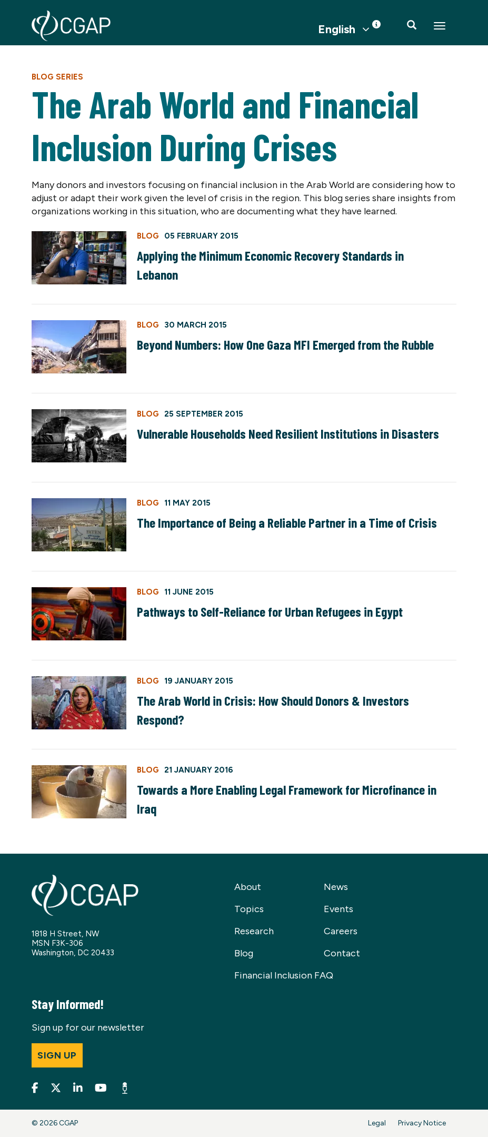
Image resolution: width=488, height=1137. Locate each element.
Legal (377, 1123)
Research (254, 931)
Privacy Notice (422, 1123)
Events (338, 909)
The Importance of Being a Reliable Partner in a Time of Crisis (287, 522)
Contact (342, 953)
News (336, 887)
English (336, 29)
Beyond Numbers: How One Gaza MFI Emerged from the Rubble (285, 344)
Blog (243, 953)
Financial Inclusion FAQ (283, 975)
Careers (340, 931)
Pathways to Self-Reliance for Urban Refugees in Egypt (270, 611)
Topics (249, 909)
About (247, 887)
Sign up (57, 1055)
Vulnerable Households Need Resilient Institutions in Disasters (288, 433)
